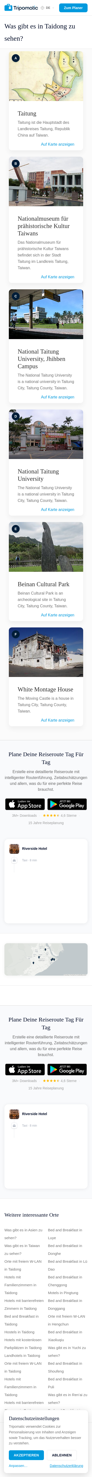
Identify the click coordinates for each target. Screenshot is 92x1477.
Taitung (27, 113)
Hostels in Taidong (19, 1332)
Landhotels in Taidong (22, 1355)
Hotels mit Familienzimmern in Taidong (20, 1285)
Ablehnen (62, 1455)
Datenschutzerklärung (66, 1466)
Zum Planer (73, 8)
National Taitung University (38, 475)
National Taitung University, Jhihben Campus (41, 358)
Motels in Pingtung (63, 1293)
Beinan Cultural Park (43, 584)
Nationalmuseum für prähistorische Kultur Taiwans (44, 226)
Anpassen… (18, 1466)
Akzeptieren (26, 1455)
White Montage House (45, 689)
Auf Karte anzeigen (57, 144)
